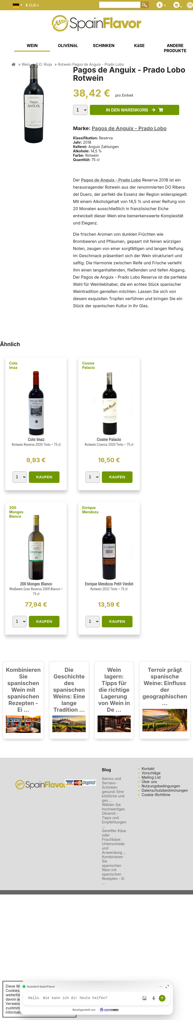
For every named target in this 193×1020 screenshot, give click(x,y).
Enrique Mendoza (90, 509)
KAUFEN (44, 477)
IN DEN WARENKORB (134, 110)
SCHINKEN (103, 45)
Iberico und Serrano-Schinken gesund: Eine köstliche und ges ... (113, 789)
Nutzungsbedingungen (161, 786)
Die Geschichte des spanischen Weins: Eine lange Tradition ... (69, 689)
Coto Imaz (13, 365)
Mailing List (151, 777)
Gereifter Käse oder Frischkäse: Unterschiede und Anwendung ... (114, 842)
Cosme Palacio (88, 365)
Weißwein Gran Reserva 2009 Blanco (35, 589)
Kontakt (148, 768)
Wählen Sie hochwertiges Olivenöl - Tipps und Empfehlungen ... (114, 815)
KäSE (139, 45)
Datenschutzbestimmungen (165, 790)
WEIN (32, 45)
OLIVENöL (68, 45)
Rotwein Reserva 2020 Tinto (31, 445)
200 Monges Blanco (16, 511)
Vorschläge (151, 773)
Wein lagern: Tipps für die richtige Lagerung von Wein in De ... (114, 689)
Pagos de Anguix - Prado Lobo (129, 128)
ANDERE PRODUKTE (175, 48)
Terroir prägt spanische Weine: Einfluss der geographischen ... (164, 686)
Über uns (149, 781)
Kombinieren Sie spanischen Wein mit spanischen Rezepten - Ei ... (23, 689)
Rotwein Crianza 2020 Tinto (104, 445)
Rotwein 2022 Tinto (104, 589)
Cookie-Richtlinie (156, 794)
